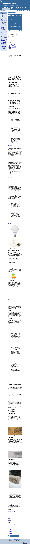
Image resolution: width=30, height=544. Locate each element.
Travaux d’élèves (13, 12)
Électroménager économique (13, 47)
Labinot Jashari (3, 43)
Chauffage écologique (12, 44)
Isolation (10, 48)
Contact (14, 539)
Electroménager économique (13, 516)
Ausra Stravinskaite (3, 24)
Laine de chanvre (11, 529)
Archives (11, 7)
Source (9, 145)
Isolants (10, 49)
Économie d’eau (11, 45)
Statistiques (14, 8)
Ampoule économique (12, 46)
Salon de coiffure (2, 28)
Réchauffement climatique (4, 40)
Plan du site (10, 539)
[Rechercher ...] (20, 10)
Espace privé (18, 539)
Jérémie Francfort (3, 49)
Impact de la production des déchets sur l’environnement (4, 19)
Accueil (6, 7)
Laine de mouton (11, 533)
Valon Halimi (4, 42)
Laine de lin (10, 531)
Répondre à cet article (14, 536)
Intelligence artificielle (22, 8)
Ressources (17, 7)
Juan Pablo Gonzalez (3, 25)
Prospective (23, 7)
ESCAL (27, 543)
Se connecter (3, 10)
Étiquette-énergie (11, 527)
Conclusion (10, 50)
